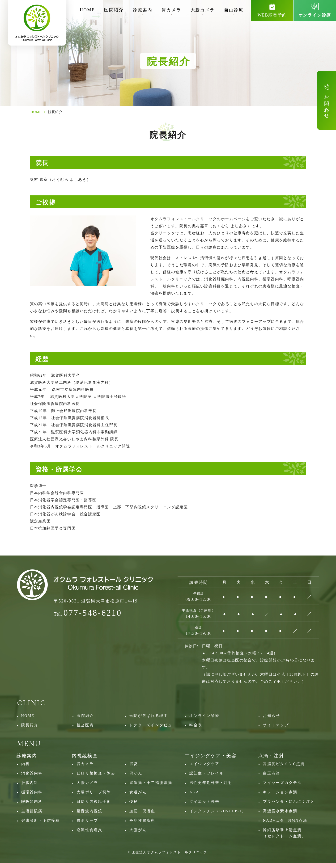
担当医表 (85, 725)
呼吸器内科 (32, 802)
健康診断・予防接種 (40, 820)
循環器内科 (32, 792)
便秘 (133, 802)
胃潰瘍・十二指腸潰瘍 (150, 783)
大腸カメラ (203, 10)
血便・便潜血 (142, 811)
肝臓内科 (29, 783)
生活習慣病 (32, 811)
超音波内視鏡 (89, 811)
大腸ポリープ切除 (94, 792)
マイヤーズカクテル (282, 783)
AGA (194, 792)
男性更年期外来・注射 (210, 783)
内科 (25, 764)
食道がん (138, 792)
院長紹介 (29, 725)
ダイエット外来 (204, 802)
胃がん (135, 773)
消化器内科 (32, 773)
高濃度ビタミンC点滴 (284, 764)
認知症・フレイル (206, 773)
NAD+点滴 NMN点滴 (285, 820)
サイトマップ (276, 725)
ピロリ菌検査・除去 (96, 773)
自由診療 (234, 10)
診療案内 (143, 10)
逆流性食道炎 (89, 830)
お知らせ (271, 716)
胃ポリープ (87, 820)
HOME (87, 10)
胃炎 (133, 764)
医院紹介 (114, 10)
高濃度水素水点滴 (280, 811)
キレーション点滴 (280, 792)
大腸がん (138, 830)
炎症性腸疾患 (142, 820)
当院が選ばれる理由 (148, 716)
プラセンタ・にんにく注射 (289, 802)
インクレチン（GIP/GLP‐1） (217, 811)
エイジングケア (204, 764)
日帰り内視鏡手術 (94, 802)
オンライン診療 (204, 716)
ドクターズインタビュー (153, 725)
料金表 (195, 725)
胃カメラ (171, 10)
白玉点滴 (271, 773)
